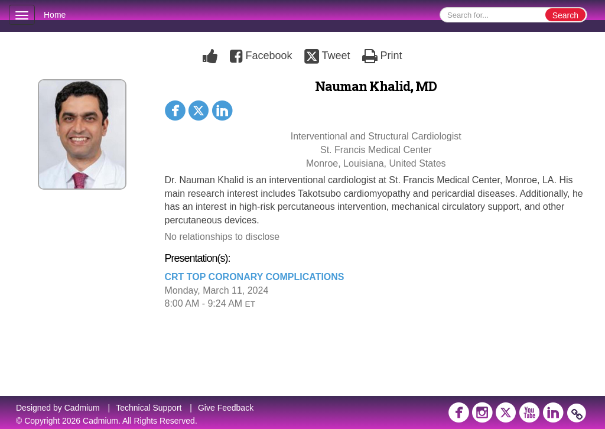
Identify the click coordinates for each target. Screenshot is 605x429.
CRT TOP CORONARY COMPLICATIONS (254, 277)
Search (565, 15)
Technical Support (148, 407)
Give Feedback (225, 407)
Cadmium (82, 407)
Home (55, 15)
